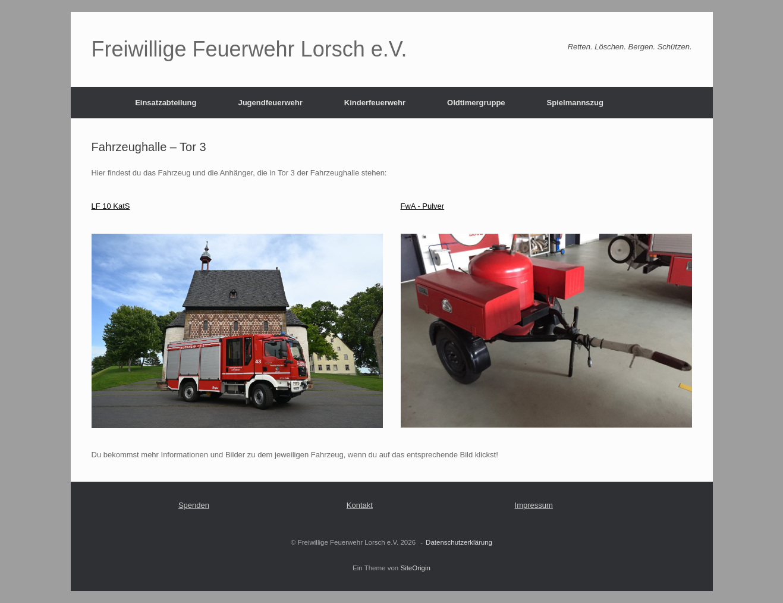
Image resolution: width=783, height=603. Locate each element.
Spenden (193, 505)
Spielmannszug (575, 102)
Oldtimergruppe (476, 102)
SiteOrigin (415, 567)
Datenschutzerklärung (459, 542)
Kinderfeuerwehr (374, 102)
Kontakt (360, 505)
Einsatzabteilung (165, 102)
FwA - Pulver (423, 206)
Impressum (534, 505)
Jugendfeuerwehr (270, 102)
